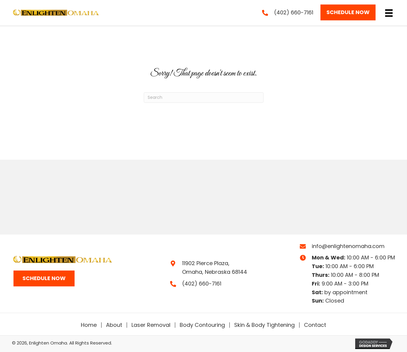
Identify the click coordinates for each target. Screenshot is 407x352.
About (114, 325)
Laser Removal (150, 325)
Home (89, 325)
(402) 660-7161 (293, 12)
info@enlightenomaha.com (348, 246)
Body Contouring (202, 325)
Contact (315, 325)
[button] (348, 12)
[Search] (204, 97)
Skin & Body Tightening (264, 325)
